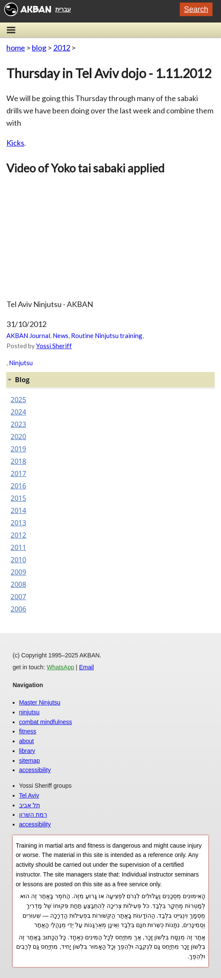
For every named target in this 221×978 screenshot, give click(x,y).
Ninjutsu (21, 362)
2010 (18, 559)
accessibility (35, 770)
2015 (18, 498)
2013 (18, 522)
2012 (61, 47)
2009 (18, 572)
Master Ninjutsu (39, 702)
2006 (18, 609)
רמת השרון (33, 814)
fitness (27, 731)
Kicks (15, 142)
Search (196, 9)
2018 (18, 461)
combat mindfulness (45, 722)
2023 (18, 424)
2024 (18, 412)
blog (39, 47)
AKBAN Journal (28, 335)
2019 (18, 449)
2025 (18, 399)
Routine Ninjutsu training (106, 335)
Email (86, 667)
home (15, 47)
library (27, 750)
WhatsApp (60, 667)
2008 (18, 584)
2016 (18, 485)
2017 (18, 473)
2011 (18, 547)
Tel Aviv (29, 795)
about (26, 741)
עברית (63, 9)
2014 (18, 510)
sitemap (29, 760)
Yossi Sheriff (54, 345)
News (60, 335)
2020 (18, 436)
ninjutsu (29, 712)
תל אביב (29, 805)
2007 (18, 596)
